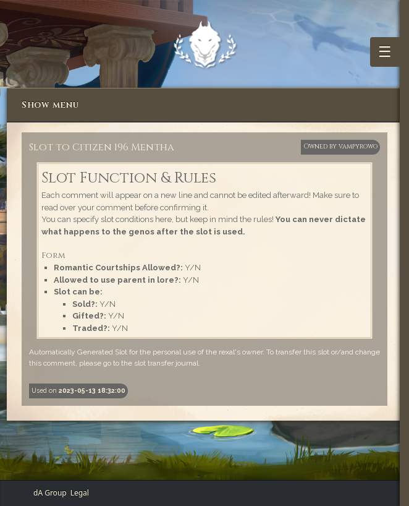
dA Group (50, 492)
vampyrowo (358, 146)
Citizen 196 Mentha (123, 147)
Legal (79, 492)
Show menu (50, 105)
